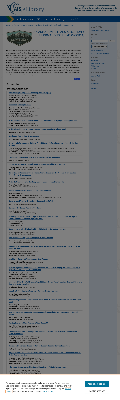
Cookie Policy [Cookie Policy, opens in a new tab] (48, 391)
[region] (60, 387)
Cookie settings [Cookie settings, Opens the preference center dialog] (97, 391)
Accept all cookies (97, 383)
